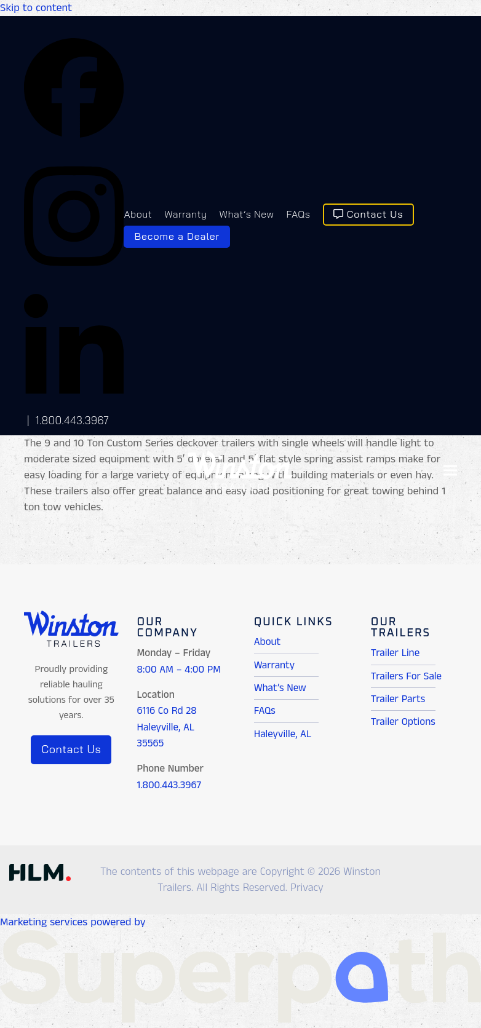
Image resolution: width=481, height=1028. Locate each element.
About (267, 642)
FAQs (265, 710)
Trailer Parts (398, 699)
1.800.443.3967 (72, 420)
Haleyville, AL (283, 734)
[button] (450, 470)
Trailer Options (403, 721)
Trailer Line (395, 653)
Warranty (274, 665)
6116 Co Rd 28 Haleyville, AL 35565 (167, 727)
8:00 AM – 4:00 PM (179, 669)
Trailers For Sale (406, 676)
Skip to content (36, 8)
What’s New (280, 688)
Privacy (307, 888)
